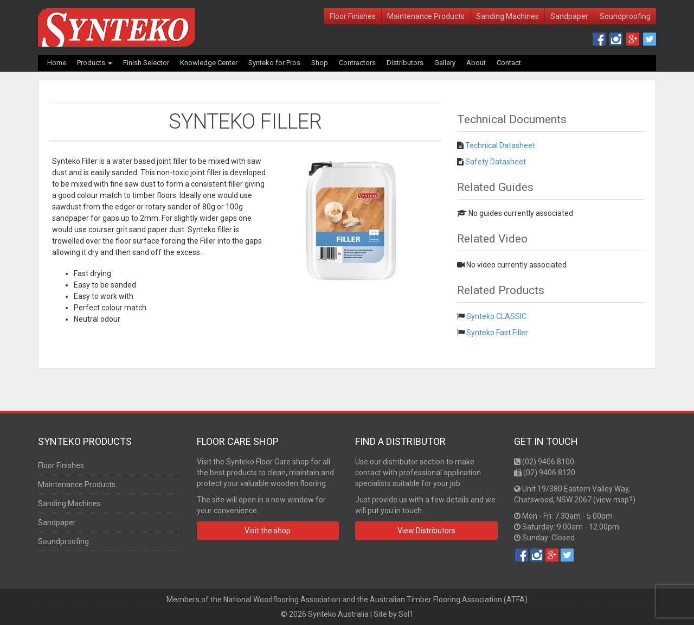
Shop (319, 63)
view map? (614, 499)
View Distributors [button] (426, 530)
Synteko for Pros (274, 63)
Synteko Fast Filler (497, 332)
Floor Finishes (353, 16)
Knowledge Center (208, 63)
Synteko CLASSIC (496, 316)
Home (56, 63)
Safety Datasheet (495, 161)
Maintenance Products (426, 16)
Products (94, 63)
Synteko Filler (245, 121)
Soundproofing (625, 16)
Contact (509, 63)
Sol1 (406, 614)
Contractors (357, 63)
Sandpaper (569, 16)
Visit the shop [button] (268, 530)
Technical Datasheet (500, 145)
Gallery (444, 63)
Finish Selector (146, 63)
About (476, 63)
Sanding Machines (507, 16)
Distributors (405, 63)
